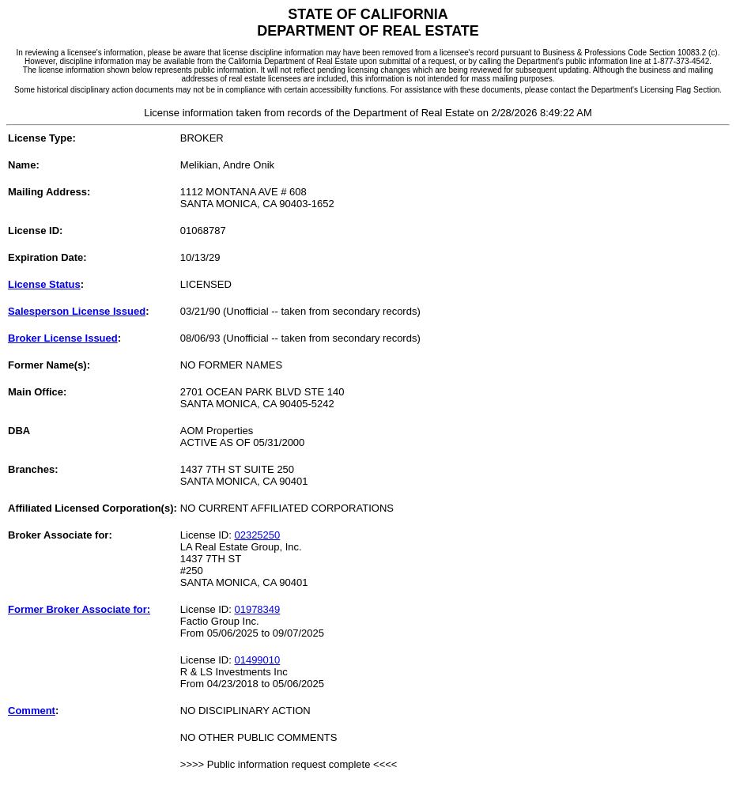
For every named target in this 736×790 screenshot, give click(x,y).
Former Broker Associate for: (79, 609)
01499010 (257, 660)
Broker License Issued (63, 338)
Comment (31, 710)
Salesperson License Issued (76, 311)
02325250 (257, 535)
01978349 (257, 609)
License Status (44, 284)
